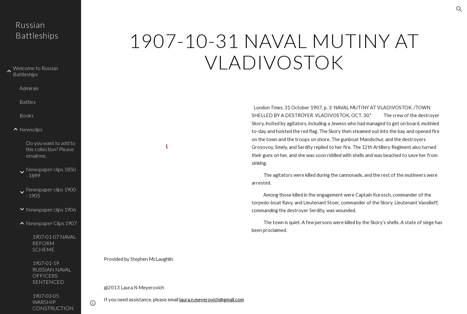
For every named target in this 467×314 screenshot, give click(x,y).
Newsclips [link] (30, 129)
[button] (459, 9)
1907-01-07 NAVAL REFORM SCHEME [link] (54, 243)
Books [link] (26, 115)
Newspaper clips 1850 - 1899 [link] (51, 172)
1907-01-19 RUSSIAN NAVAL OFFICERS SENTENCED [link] (51, 272)
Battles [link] (27, 102)
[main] (274, 51)
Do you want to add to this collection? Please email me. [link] (50, 149)
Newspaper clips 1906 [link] (51, 209)
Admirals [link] (29, 88)
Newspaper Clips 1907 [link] (51, 223)
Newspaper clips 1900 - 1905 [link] (51, 192)
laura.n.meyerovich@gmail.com (211, 299)
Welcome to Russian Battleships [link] (35, 71)
